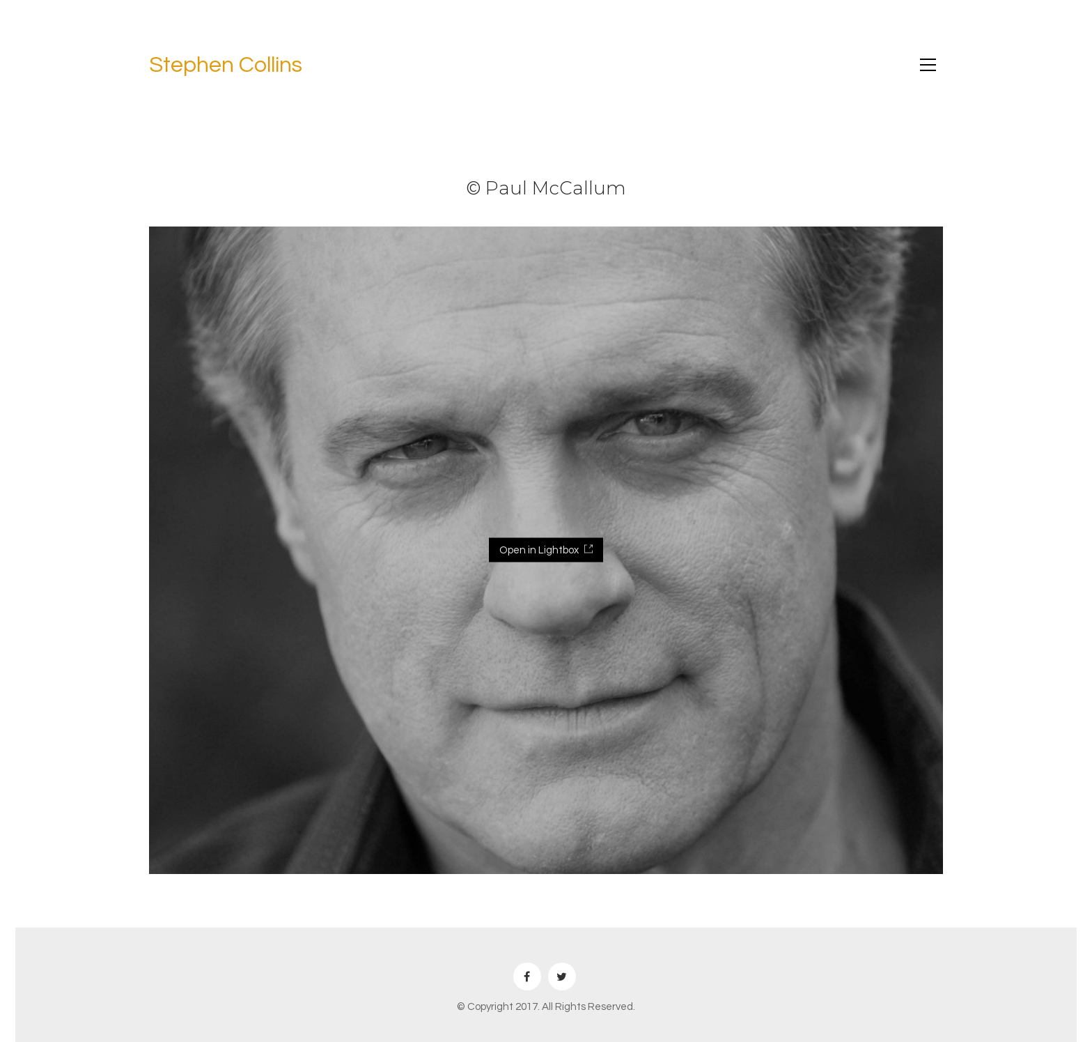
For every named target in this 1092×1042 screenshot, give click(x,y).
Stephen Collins (225, 65)
